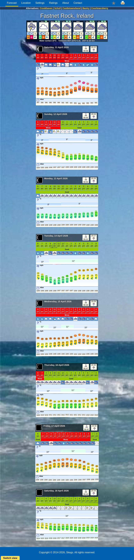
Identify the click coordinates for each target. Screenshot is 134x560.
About (65, 3)
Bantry (86, 8)
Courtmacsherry (99, 8)
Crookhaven (46, 8)
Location (26, 3)
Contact (77, 3)
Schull (57, 8)
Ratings (53, 3)
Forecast (12, 3)
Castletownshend (72, 8)
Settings (39, 3)
